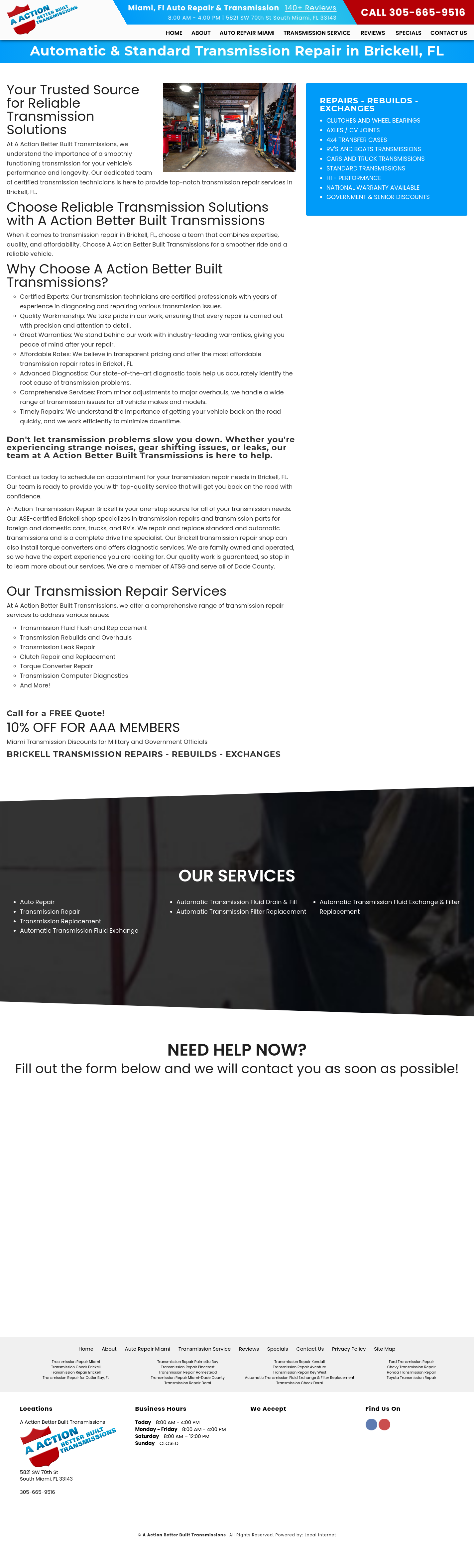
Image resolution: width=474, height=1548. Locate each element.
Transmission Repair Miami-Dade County (188, 1377)
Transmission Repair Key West (299, 1372)
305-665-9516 (37, 1492)
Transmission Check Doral (299, 1383)
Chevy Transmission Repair (411, 1367)
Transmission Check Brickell (76, 1367)
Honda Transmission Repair (411, 1372)
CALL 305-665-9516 (413, 13)
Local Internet (320, 1535)
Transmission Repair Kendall (299, 1361)
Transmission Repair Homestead (188, 1372)
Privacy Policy (349, 1348)
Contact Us (448, 33)
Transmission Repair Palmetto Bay (187, 1361)
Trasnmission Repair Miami (76, 1361)
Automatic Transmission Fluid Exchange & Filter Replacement (299, 1377)
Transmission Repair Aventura (299, 1367)
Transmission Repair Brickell (76, 1372)
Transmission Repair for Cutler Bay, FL (76, 1377)
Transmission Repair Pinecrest (187, 1367)
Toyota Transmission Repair (411, 1377)
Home (174, 33)
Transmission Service (317, 33)
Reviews (373, 33)
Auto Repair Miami (247, 33)
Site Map (384, 1348)
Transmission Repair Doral (188, 1383)
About (201, 33)
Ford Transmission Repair (411, 1361)
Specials (408, 33)
